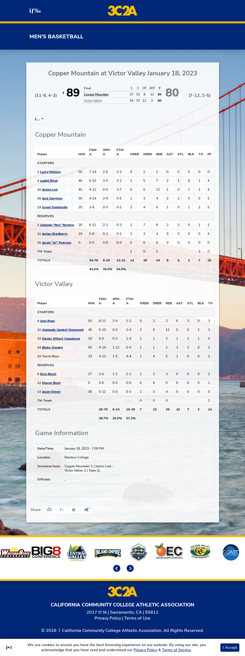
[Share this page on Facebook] (49, 510)
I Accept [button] (230, 647)
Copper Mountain (96, 94)
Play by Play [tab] (76, 119)
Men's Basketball (56, 36)
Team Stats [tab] (108, 119)
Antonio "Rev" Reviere (57, 225)
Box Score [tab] (45, 119)
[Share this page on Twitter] (61, 510)
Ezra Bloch (48, 374)
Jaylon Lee (50, 189)
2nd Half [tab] (162, 119)
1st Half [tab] (137, 119)
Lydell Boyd (49, 181)
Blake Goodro (52, 347)
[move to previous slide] (116, 569)
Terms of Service (176, 650)
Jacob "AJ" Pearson (56, 242)
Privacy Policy (108, 618)
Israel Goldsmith (54, 207)
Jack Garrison (52, 198)
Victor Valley (93, 100)
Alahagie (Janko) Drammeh (63, 330)
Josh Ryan (47, 321)
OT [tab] (183, 119)
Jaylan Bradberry (54, 234)
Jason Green (51, 392)
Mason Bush (51, 383)
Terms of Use (137, 618)
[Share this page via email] (74, 510)
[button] (87, 510)
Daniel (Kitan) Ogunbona (61, 338)
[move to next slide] (129, 569)
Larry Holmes (50, 172)
